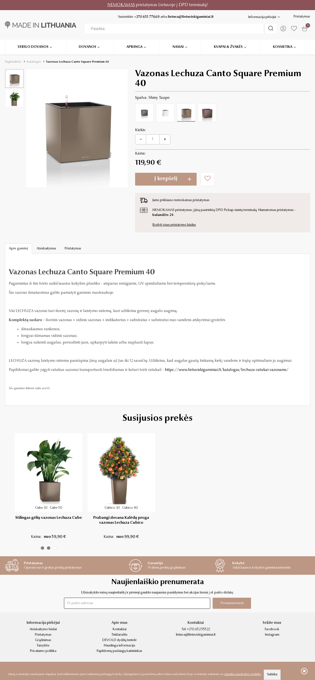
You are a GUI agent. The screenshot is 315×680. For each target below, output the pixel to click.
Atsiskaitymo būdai (43, 629)
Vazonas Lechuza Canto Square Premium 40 (77, 61)
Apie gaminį (18, 248)
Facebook (272, 629)
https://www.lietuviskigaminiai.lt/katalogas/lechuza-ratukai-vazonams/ (226, 370)
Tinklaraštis (119, 635)
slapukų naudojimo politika (242, 674)
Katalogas (34, 61)
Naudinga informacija (119, 645)
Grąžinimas (43, 640)
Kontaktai (119, 629)
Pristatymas (301, 16)
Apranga (134, 46)
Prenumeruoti (231, 603)
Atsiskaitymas (46, 248)
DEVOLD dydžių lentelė (119, 640)
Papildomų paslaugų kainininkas (119, 651)
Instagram (272, 635)
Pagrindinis (13, 61)
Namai (178, 46)
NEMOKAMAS (121, 5)
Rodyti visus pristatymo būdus (174, 225)
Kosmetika (282, 46)
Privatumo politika (43, 651)
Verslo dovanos (33, 46)
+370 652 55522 (198, 629)
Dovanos (87, 46)
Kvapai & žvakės (228, 46)
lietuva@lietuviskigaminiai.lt (191, 17)
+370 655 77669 (147, 17)
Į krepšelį (165, 179)
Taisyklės (43, 645)
